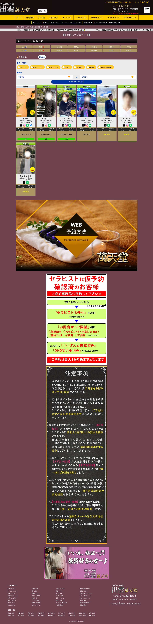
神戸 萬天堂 (61, 613)
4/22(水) (94, 50)
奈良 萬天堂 (41, 613)
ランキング (66, 17)
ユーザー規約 (59, 595)
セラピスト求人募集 (100, 23)
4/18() (24, 50)
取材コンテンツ (36, 605)
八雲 (87, 118)
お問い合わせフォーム (86, 593)
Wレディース (53, 67)
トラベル (79, 67)
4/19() (41, 50)
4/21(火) (76, 50)
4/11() (24, 47)
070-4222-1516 (124, 6)
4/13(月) (59, 47)
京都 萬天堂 (21, 613)
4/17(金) (129, 47)
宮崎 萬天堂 (71, 615)
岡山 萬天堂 (71, 613)
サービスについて (12, 591)
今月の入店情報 (12, 598)
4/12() (41, 47)
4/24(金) (129, 50)
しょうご (26, 175)
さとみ (127, 118)
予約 (26, 139)
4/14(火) (76, 47)
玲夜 (46, 118)
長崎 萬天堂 (51, 615)
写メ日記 (41, 17)
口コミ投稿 (77, 23)
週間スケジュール (12, 595)
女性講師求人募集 (115, 23)
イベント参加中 (106, 67)
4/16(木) (111, 47)
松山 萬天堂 (31, 615)
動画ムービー (35, 593)
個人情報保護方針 (85, 602)
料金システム (55, 23)
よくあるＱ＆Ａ (36, 595)
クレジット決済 (67, 23)
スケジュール (81, 17)
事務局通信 (83, 605)
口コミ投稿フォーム (85, 595)
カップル (23, 67)
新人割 (91, 67)
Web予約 (46, 23)
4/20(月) (59, 50)
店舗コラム (59, 591)
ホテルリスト (37, 23)
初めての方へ (11, 588)
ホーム (19, 17)
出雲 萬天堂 (92, 613)
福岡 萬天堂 (41, 615)
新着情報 (34, 598)
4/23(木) (111, 50)
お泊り (67, 67)
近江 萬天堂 (11, 613)
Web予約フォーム (85, 598)
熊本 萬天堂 (61, 615)
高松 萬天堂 (21, 615)
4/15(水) (94, 47)
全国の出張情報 (36, 602)
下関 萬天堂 (11, 615)
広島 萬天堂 (82, 613)
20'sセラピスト (97, 17)
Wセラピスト (37, 67)
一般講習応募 (59, 605)
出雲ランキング (60, 598)
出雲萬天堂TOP (84, 591)
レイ (66, 118)
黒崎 (107, 118)
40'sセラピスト (130, 17)
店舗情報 (30, 17)
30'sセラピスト (113, 17)
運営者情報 (83, 600)
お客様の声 (53, 17)
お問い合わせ (87, 23)
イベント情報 (35, 600)
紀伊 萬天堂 (51, 613)
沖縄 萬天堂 (92, 615)
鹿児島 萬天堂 (82, 615)
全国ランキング (60, 600)
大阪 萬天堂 (31, 613)
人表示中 (22, 57)
